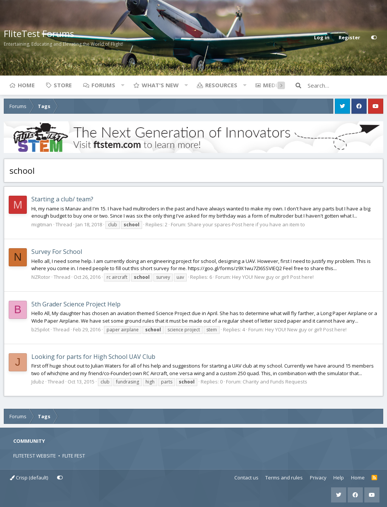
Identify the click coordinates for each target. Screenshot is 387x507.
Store (63, 85)
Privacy (318, 477)
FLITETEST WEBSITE (34, 455)
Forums (103, 85)
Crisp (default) (29, 477)
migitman (41, 224)
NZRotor (40, 277)
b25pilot (40, 329)
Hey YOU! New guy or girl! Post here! (273, 277)
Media (272, 85)
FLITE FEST (73, 455)
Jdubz (37, 381)
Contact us (246, 477)
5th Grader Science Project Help (76, 304)
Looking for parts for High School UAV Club (93, 356)
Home (26, 85)
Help (338, 477)
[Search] (345, 85)
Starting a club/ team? (62, 199)
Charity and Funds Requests (275, 381)
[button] (122, 85)
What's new (160, 85)
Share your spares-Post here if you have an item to (246, 224)
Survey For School (56, 251)
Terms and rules (284, 477)
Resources (221, 85)
